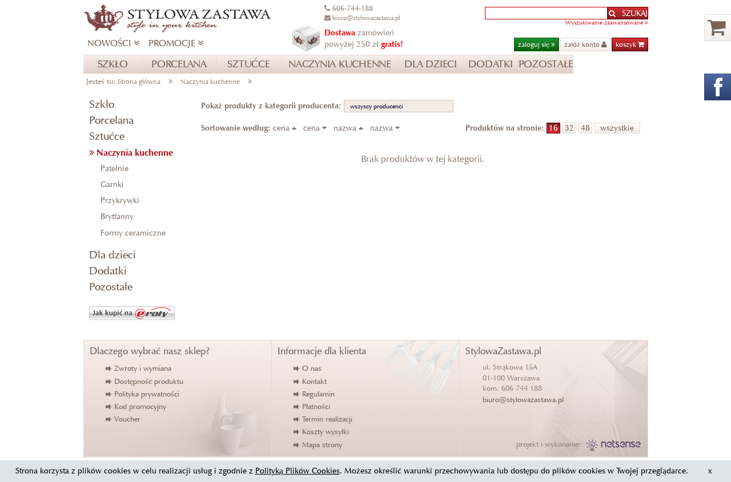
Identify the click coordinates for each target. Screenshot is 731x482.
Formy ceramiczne (133, 233)
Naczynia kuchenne (210, 81)
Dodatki (108, 270)
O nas (308, 368)
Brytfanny (117, 216)
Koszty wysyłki (322, 431)
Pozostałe (110, 286)
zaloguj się (536, 44)
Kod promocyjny (136, 406)
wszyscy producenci (376, 106)
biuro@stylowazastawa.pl (523, 399)
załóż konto (585, 44)
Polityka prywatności (143, 394)
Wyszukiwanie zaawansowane (606, 22)
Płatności (312, 406)
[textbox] (546, 13)
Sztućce (106, 136)
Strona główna (139, 81)
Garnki (112, 184)
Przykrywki (120, 200)
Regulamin (315, 394)
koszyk (630, 44)
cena (287, 128)
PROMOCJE (175, 43)
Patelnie (114, 168)
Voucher (123, 419)
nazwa (351, 128)
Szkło (101, 104)
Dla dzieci (112, 254)
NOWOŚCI (113, 43)
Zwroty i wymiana (139, 368)
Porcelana (111, 120)
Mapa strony (318, 444)
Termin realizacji (323, 419)
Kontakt (311, 381)
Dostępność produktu (145, 381)
